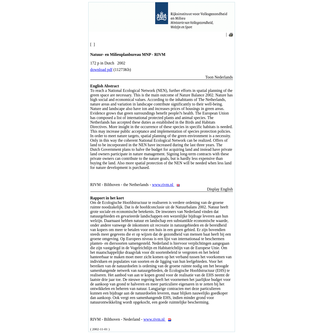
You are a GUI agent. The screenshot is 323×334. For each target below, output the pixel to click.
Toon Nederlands (219, 77)
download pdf (101, 69)
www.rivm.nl (167, 184)
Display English (220, 189)
